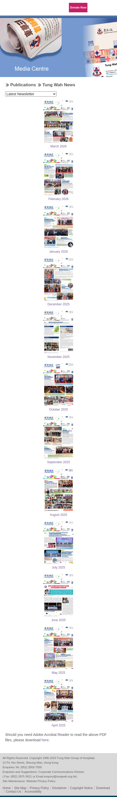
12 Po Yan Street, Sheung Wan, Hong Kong (30, 762)
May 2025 (58, 673)
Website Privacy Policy (41, 781)
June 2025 (58, 620)
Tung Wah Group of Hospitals (14, 9)
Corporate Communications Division (61, 771)
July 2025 (58, 567)
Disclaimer (59, 788)
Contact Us (13, 791)
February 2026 (58, 199)
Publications (23, 84)
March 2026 (58, 146)
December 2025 (58, 304)
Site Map (20, 788)
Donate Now (78, 7)
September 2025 (58, 462)
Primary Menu (109, 7)
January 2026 (58, 251)
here (45, 740)
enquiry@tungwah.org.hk (60, 776)
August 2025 (58, 515)
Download (103, 788)
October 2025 (58, 409)
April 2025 (58, 725)
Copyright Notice (81, 788)
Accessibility (32, 791)
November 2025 (58, 357)
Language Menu (96, 7)
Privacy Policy (39, 788)
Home (7, 788)
